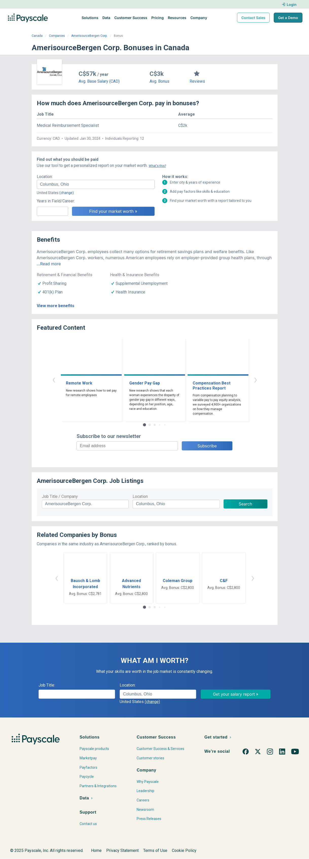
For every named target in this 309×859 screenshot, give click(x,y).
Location (140, 496)
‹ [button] (54, 379)
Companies (57, 36)
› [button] (255, 379)
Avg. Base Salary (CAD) (99, 81)
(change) (66, 193)
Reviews (197, 81)
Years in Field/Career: (56, 201)
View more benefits (55, 305)
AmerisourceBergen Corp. (89, 36)
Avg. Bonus (159, 81)
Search (245, 503)
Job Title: (47, 685)
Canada (37, 36)
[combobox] (96, 184)
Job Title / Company (60, 496)
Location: (45, 176)
